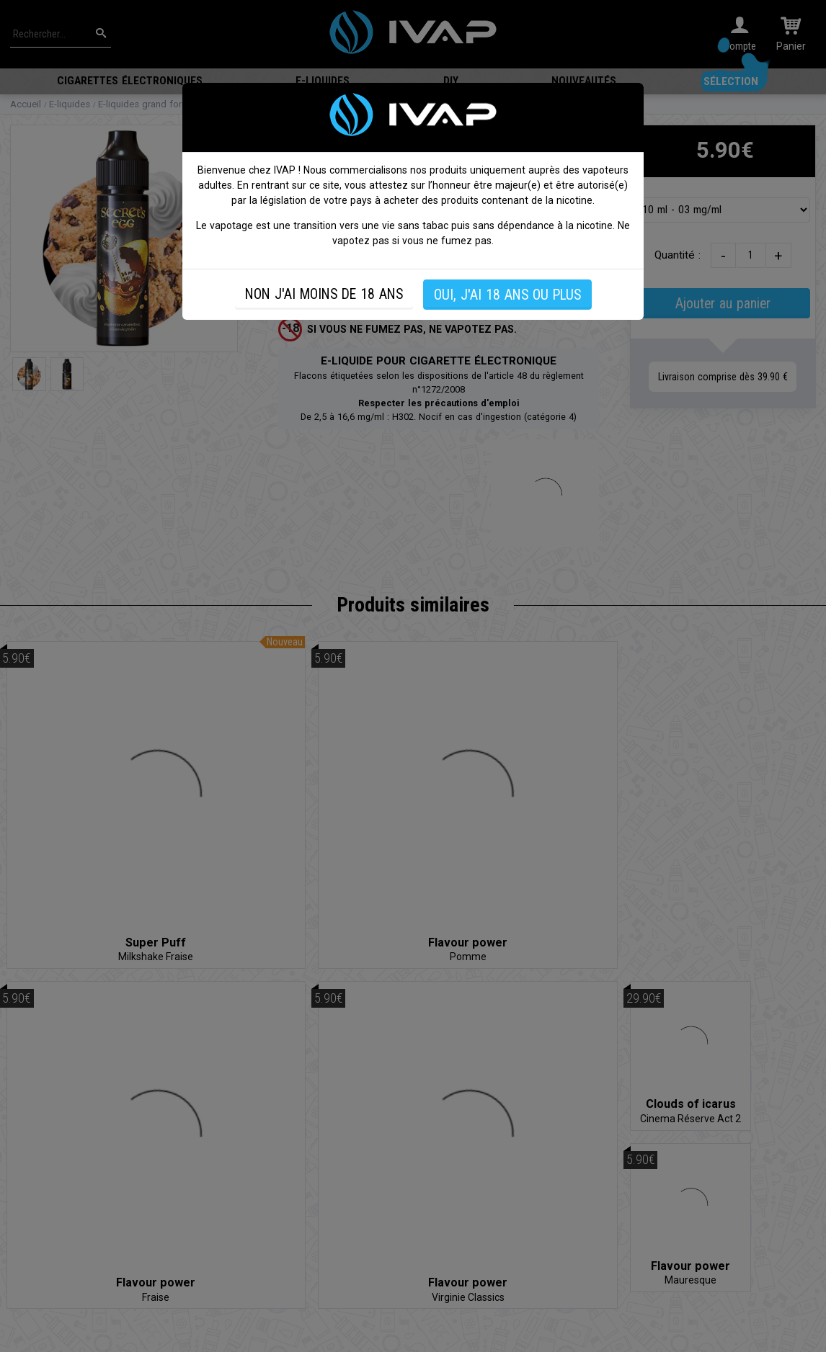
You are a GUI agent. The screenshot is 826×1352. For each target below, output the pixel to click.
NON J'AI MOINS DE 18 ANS (324, 294)
